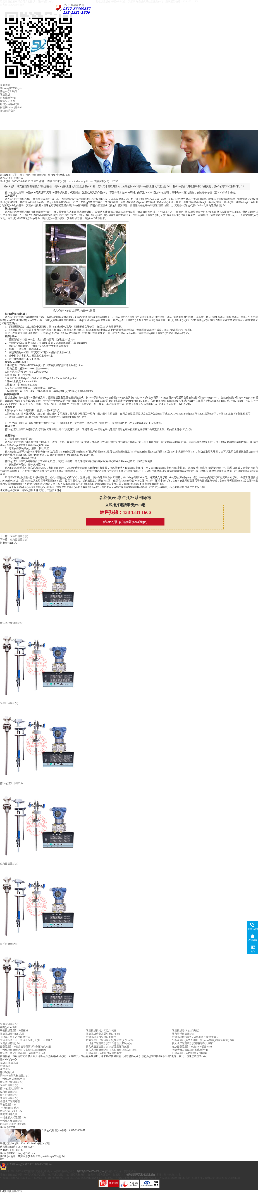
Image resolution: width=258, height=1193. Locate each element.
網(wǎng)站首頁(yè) (11, 88)
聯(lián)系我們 (7, 110)
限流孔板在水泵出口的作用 (101, 1037)
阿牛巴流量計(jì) (19, 536)
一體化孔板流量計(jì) (11, 1120)
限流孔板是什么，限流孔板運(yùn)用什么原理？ (26, 1040)
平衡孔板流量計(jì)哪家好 (14, 1030)
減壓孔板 (5, 1069)
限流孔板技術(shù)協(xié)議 (101, 1030)
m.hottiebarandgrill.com (81, 181)
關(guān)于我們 (8, 91)
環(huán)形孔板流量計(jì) (13, 1124)
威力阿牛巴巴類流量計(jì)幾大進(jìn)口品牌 (109, 1040)
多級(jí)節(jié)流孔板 (11, 1111)
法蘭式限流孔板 (9, 1114)
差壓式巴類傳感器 (10, 1101)
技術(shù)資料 (7, 101)
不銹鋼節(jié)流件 (9, 1108)
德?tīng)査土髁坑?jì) (11, 1088)
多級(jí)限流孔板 (9, 1062)
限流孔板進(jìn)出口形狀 (185, 1030)
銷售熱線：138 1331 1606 (125, 512)
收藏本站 (5, 85)
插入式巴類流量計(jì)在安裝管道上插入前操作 (111, 1050)
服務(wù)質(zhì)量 (10, 104)
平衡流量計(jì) (8, 1104)
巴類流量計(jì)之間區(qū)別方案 (189, 1053)
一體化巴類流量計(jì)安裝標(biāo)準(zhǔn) (23, 1050)
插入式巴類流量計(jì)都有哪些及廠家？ (193, 1043)
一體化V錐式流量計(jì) (12, 1079)
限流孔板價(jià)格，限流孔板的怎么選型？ (195, 1037)
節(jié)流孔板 (7, 1072)
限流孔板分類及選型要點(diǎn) (103, 1033)
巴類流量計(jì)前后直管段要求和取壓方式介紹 (25, 1046)
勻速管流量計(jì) (9, 1098)
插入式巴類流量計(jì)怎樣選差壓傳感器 (107, 1046)
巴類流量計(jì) (8, 98)
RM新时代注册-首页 (11, 1191)
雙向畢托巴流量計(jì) (183, 1033)
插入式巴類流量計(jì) (11, 1082)
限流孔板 (5, 94)
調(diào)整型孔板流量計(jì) (14, 1075)
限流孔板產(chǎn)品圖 (12, 1033)
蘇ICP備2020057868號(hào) (91, 1171)
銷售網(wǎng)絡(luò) (11, 107)
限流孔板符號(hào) (10, 1043)
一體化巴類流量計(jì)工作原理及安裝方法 (109, 1043)
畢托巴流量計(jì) (9, 1095)
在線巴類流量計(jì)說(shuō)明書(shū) (192, 1046)
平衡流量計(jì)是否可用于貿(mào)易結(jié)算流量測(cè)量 (203, 1040)
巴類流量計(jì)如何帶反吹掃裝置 (104, 1053)
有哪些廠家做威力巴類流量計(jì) (190, 1050)
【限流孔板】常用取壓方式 (15, 1037)
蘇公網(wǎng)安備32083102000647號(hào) (29, 1164)
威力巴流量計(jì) (19, 539)
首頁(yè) (24, 174)
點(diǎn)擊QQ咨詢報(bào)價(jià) (125, 522)
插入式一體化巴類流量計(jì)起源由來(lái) (22, 1053)
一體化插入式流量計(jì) (13, 1117)
